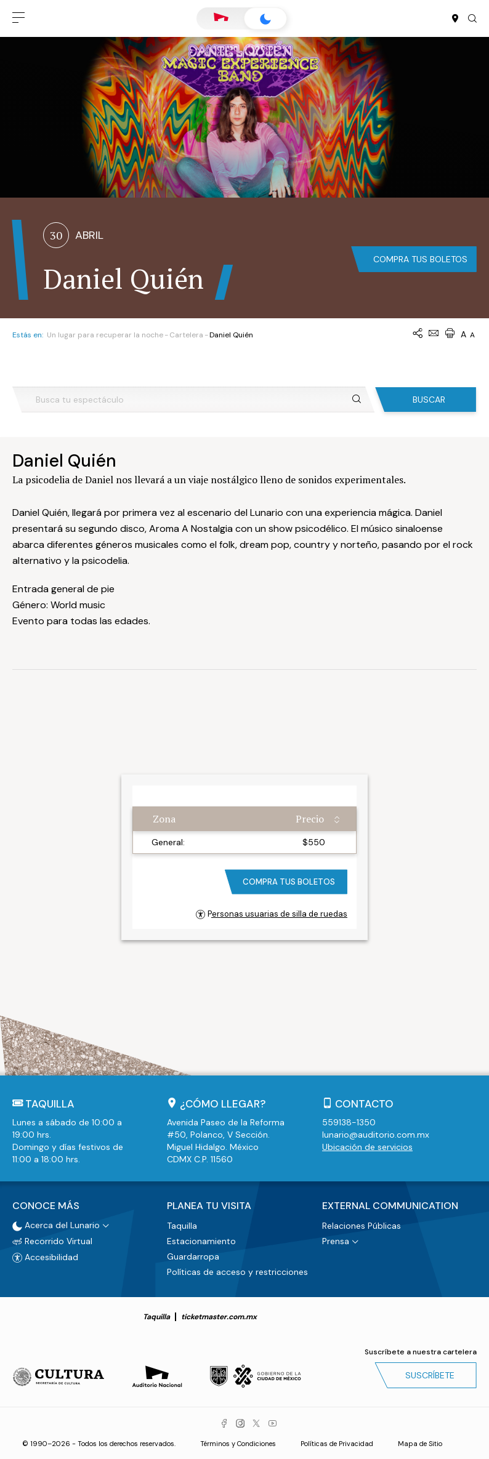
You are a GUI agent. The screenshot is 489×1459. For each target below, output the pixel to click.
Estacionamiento (201, 1241)
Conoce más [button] (45, 1206)
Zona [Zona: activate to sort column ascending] (164, 819)
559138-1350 (349, 1122)
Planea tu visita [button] (209, 1206)
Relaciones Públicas (361, 1225)
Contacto (364, 1104)
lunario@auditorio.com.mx (375, 1134)
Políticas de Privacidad (337, 1443)
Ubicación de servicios (367, 1146)
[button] (18, 18)
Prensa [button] (335, 1241)
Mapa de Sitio (420, 1443)
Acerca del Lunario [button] (56, 1225)
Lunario (265, 19)
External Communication (390, 1206)
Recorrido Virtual (52, 1240)
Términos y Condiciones (238, 1443)
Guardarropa (193, 1256)
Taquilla (182, 1225)
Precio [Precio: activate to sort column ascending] (310, 819)
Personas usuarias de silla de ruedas (271, 914)
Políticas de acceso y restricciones (237, 1271)
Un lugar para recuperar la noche (105, 335)
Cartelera (186, 335)
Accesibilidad (45, 1256)
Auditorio (221, 18)
